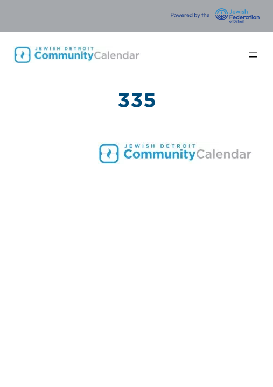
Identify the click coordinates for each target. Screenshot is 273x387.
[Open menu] (253, 54)
